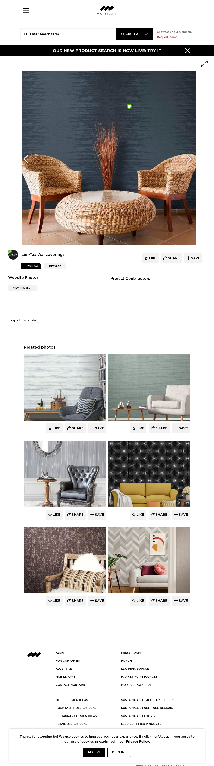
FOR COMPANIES (68, 660)
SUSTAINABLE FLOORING (139, 716)
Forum (126, 660)
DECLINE (119, 752)
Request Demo (167, 37)
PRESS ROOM (131, 652)
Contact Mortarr (70, 684)
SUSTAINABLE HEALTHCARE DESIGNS (148, 700)
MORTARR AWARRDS (136, 684)
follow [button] (32, 266)
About (61, 652)
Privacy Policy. (138, 741)
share (173, 258)
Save (99, 428)
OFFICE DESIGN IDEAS (72, 700)
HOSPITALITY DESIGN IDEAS (76, 708)
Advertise (64, 668)
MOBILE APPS (65, 676)
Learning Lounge (135, 668)
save (195, 258)
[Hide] (187, 50)
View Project (22, 288)
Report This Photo (23, 320)
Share (77, 428)
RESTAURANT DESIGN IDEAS (76, 716)
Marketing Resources (139, 676)
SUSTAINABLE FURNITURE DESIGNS (147, 708)
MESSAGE (55, 266)
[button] (26, 10)
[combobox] (134, 34)
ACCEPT (94, 752)
